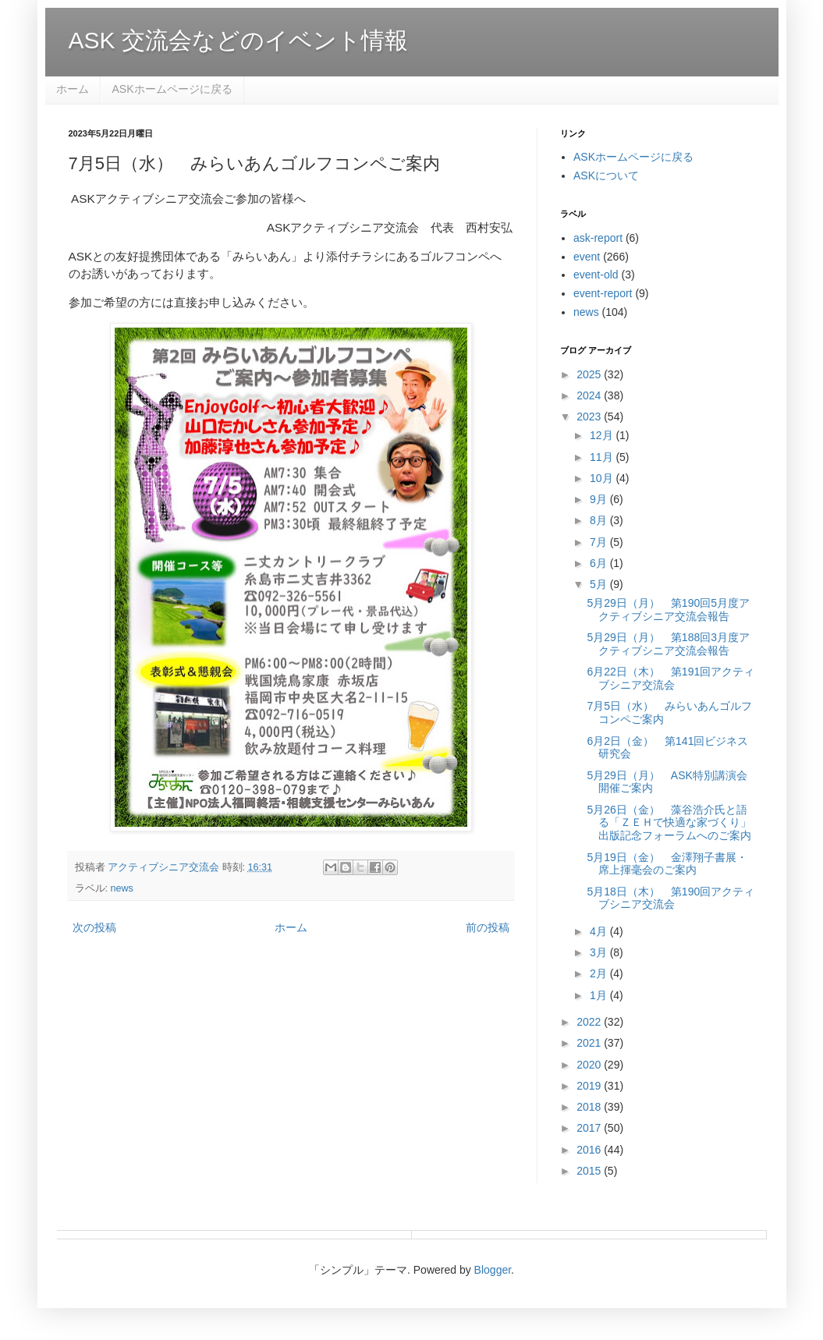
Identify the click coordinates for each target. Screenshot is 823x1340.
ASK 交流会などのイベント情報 (238, 40)
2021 (590, 1043)
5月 (600, 584)
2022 (590, 1022)
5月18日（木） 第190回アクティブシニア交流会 (670, 898)
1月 (600, 995)
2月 (600, 973)
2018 (590, 1107)
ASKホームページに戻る (172, 89)
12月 (602, 435)
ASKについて (606, 175)
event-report (602, 293)
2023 (590, 416)
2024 (590, 395)
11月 (602, 457)
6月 (600, 563)
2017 (590, 1128)
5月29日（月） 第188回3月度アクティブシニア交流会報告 (668, 644)
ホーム (72, 89)
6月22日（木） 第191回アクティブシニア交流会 (670, 678)
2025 (590, 374)
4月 (600, 931)
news (122, 888)
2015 (590, 1171)
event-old (596, 274)
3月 (600, 952)
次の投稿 (94, 927)
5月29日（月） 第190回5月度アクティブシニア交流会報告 (668, 609)
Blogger (492, 1270)
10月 (602, 478)
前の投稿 (487, 927)
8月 (600, 520)
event (586, 256)
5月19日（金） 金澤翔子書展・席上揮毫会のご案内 (667, 864)
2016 (590, 1149)
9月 (600, 499)
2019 (590, 1085)
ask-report (598, 238)
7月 (600, 542)
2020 (590, 1064)
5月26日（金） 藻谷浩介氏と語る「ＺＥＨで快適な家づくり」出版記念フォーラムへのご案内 (669, 822)
